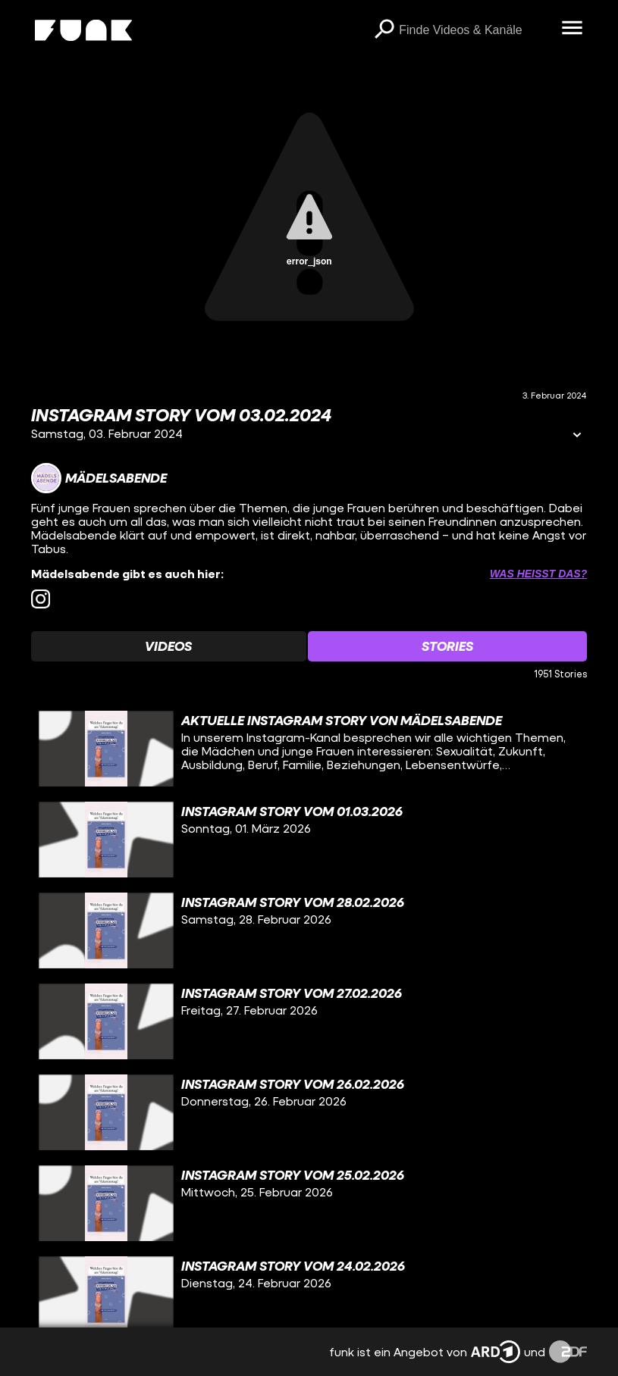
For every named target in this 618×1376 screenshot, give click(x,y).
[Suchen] (384, 30)
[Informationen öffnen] (577, 436)
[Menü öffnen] (572, 28)
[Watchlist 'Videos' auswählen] (168, 646)
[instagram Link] (40, 598)
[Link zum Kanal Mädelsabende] (99, 478)
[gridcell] (309, 749)
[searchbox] (475, 30)
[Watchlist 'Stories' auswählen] (448, 646)
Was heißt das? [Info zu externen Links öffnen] (538, 574)
